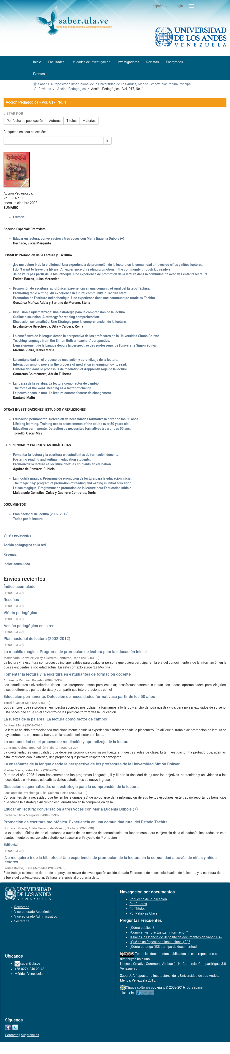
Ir (107, 141)
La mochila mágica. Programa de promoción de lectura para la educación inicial (75, 651)
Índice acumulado (20, 586)
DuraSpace (195, 987)
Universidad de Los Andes (199, 976)
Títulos (71, 121)
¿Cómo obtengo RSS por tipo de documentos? (163, 947)
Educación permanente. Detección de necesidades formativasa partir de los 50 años (79, 696)
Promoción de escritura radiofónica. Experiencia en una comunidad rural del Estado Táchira (86, 822)
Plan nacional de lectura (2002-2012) (37, 638)
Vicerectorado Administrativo (35, 916)
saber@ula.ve (30, 963)
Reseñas (11, 599)
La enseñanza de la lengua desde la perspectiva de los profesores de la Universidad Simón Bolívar (92, 764)
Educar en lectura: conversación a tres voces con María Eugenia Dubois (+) (71, 809)
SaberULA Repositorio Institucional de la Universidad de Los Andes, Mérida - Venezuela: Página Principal (114, 84)
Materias (89, 121)
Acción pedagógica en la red (29, 625)
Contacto (12, 1035)
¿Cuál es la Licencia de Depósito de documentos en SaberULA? (176, 937)
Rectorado (21, 907)
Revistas (44, 89)
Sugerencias (30, 1035)
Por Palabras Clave (143, 913)
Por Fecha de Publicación (148, 899)
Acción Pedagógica (71, 89)
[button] (160, 6)
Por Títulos (138, 909)
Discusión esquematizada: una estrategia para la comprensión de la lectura (71, 786)
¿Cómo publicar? (142, 928)
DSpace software (137, 987)
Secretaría (21, 921)
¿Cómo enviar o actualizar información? (159, 932)
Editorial (11, 844)
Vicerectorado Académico (33, 912)
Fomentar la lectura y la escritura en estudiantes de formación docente (67, 674)
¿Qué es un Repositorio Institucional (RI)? (160, 942)
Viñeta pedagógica (20, 612)
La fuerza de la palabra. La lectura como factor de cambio (55, 719)
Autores (55, 121)
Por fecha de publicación (25, 121)
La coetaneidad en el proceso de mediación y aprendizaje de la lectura (67, 741)
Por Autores (138, 904)
